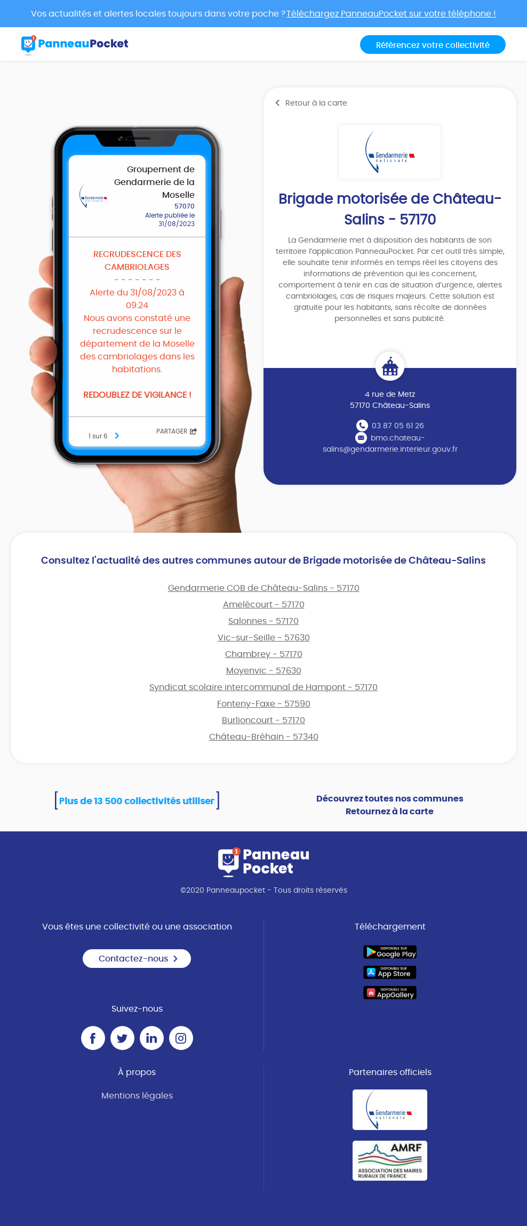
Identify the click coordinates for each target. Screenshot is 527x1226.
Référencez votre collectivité (433, 46)
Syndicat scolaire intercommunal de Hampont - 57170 (263, 687)
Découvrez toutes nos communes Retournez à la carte (390, 805)
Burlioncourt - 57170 (263, 720)
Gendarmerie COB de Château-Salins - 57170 (264, 588)
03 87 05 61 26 (398, 426)
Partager (176, 431)
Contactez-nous (139, 959)
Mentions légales (137, 1096)
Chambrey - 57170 (263, 654)
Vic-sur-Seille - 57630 (264, 638)
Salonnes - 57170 (263, 621)
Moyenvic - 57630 (263, 671)
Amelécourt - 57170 (264, 604)
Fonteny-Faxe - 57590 (263, 704)
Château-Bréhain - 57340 (263, 737)
